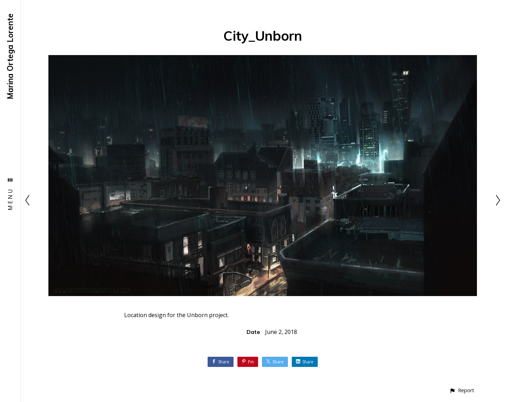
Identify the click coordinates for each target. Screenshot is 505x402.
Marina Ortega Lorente (10, 56)
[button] (461, 390)
